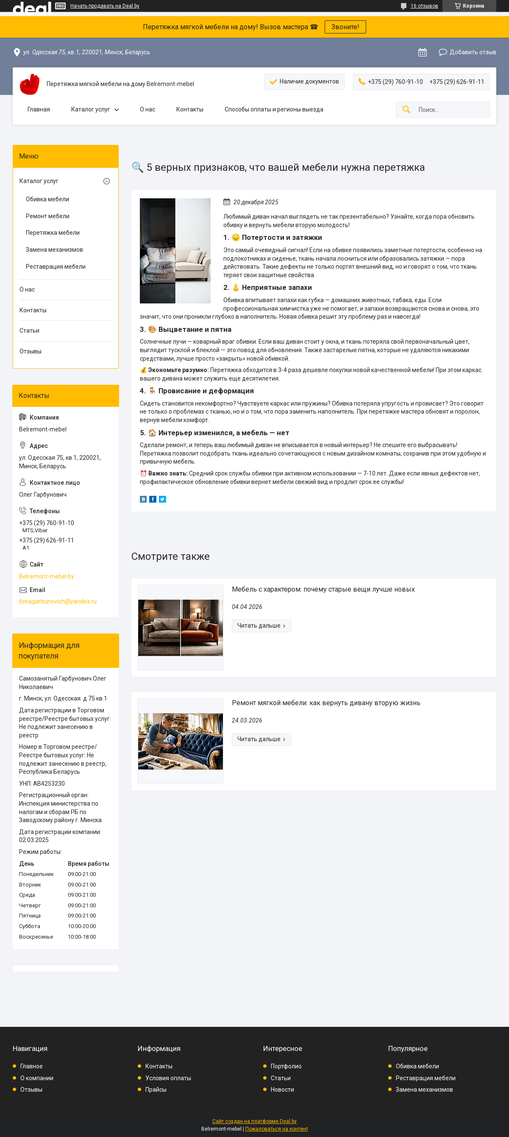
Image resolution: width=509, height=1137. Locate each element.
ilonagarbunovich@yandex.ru (58, 601)
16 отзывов (424, 6)
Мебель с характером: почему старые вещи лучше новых (323, 589)
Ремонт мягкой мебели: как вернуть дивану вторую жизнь (326, 703)
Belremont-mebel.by (46, 576)
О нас (147, 109)
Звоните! (345, 27)
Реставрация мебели (56, 266)
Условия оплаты (168, 1078)
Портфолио (286, 1066)
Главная (39, 109)
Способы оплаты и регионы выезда (274, 109)
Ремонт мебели (48, 216)
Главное (31, 1066)
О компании (36, 1078)
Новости (282, 1089)
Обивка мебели (47, 199)
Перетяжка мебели (53, 232)
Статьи (29, 330)
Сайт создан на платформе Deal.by (254, 1121)
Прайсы (156, 1089)
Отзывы (30, 351)
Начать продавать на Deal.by (104, 6)
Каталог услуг (90, 109)
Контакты (189, 109)
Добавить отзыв (473, 52)
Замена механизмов (54, 249)
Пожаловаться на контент (276, 1129)
